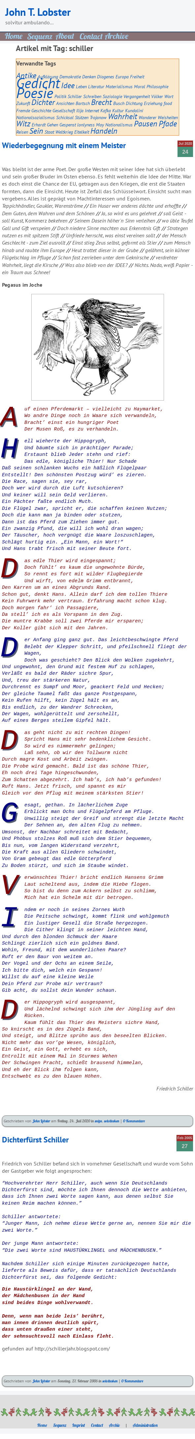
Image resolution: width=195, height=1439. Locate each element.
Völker (157, 96)
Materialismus (119, 86)
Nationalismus (119, 124)
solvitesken (111, 1120)
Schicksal (65, 117)
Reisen (22, 132)
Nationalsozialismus (35, 117)
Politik (60, 96)
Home (42, 1425)
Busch (118, 103)
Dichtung (134, 103)
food (168, 103)
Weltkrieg (64, 132)
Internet (92, 110)
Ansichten (65, 103)
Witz (23, 123)
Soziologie (112, 96)
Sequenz (59, 1425)
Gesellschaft (63, 110)
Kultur (118, 110)
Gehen (52, 124)
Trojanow (98, 117)
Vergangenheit (136, 96)
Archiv (114, 1425)
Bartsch (83, 103)
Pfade (168, 123)
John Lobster (41, 1120)
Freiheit (137, 76)
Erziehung (153, 103)
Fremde (23, 110)
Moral (139, 86)
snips (98, 1120)
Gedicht (38, 83)
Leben (81, 86)
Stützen (81, 117)
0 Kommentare (134, 1120)
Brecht (101, 102)
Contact (97, 1425)
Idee (68, 85)
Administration (145, 1425)
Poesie (34, 93)
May (100, 124)
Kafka (105, 110)
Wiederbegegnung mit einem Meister (64, 145)
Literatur (96, 86)
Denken (89, 76)
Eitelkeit (81, 132)
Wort (168, 96)
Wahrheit (122, 116)
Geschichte (41, 110)
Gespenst (67, 124)
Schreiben (92, 96)
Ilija (79, 110)
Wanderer (147, 117)
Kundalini (134, 110)
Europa (122, 76)
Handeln (103, 131)
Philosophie (157, 86)
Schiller (75, 96)
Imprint (78, 1425)
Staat (49, 132)
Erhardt (39, 124)
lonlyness (86, 124)
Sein (36, 131)
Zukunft (23, 103)
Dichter (43, 102)
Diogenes (105, 76)
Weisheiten (168, 117)
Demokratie (70, 76)
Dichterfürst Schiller (35, 1140)
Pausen (145, 123)
